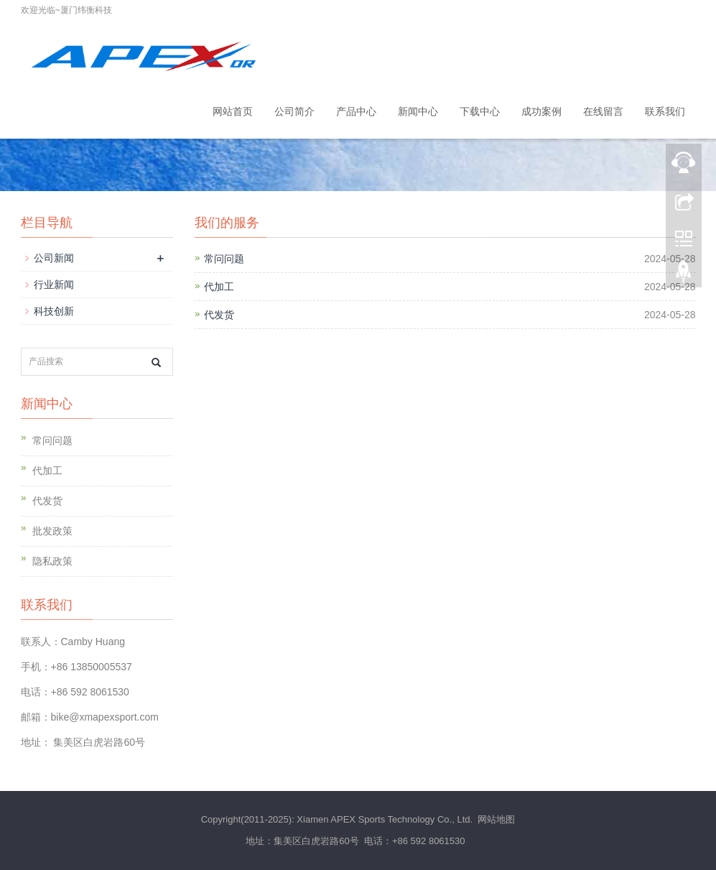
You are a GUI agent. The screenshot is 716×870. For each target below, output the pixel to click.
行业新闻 (54, 284)
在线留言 (603, 111)
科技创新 (54, 311)
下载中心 (480, 111)
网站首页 (233, 111)
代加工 (219, 286)
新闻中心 (418, 111)
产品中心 (356, 111)
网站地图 (496, 819)
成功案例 (541, 111)
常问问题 (224, 258)
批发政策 (52, 531)
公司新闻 (54, 258)
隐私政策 (52, 561)
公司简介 (294, 111)
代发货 (219, 314)
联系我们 (665, 111)
